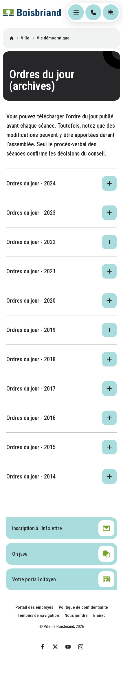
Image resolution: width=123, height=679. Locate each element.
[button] (61, 183)
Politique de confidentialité (83, 607)
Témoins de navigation (38, 615)
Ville (25, 38)
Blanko (99, 615)
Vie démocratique (53, 38)
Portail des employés (34, 607)
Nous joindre (76, 615)
